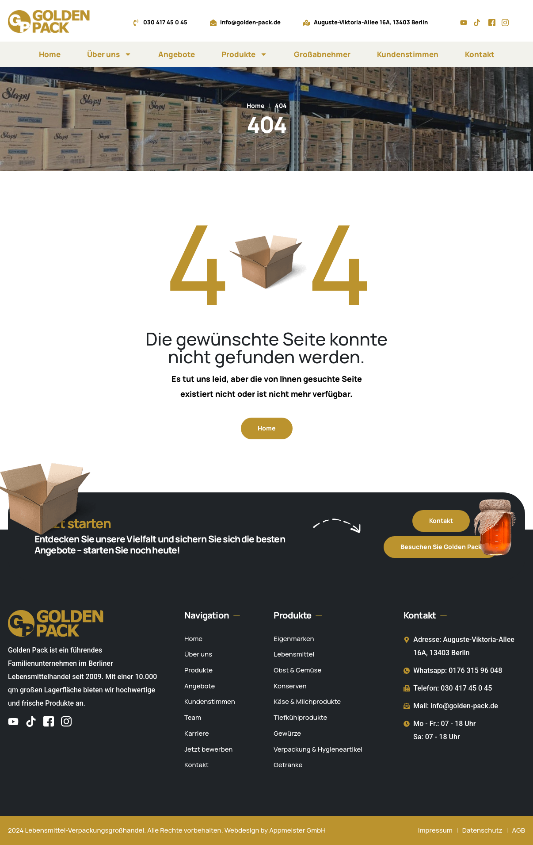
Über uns (109, 54)
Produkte (244, 54)
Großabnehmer (322, 54)
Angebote (176, 54)
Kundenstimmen (407, 54)
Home (50, 54)
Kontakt (480, 54)
